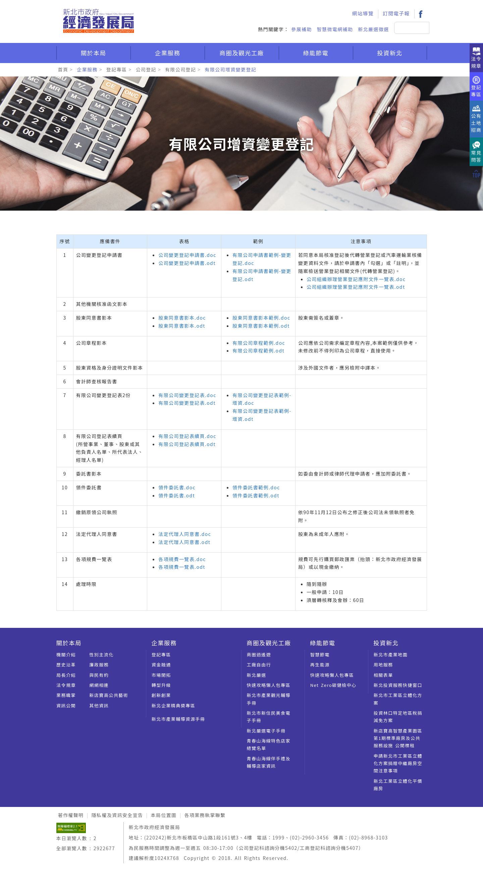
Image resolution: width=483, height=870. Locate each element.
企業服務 (167, 53)
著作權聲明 (71, 815)
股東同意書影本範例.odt (261, 325)
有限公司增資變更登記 (230, 69)
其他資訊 (99, 705)
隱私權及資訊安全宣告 (117, 815)
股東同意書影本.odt (181, 325)
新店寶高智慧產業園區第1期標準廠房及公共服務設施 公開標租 (398, 738)
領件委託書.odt (176, 495)
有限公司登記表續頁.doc (187, 436)
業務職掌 (66, 695)
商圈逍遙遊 (259, 654)
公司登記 (146, 69)
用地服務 (383, 664)
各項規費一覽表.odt (181, 566)
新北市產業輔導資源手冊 (178, 719)
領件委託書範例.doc (256, 487)
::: (339, 5)
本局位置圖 (163, 815)
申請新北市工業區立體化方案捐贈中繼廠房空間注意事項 (398, 763)
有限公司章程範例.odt (258, 350)
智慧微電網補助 (335, 29)
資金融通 (161, 664)
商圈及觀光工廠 (241, 53)
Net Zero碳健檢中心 (333, 685)
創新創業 (161, 695)
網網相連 (99, 685)
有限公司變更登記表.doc (187, 395)
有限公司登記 (180, 69)
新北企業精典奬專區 (174, 705)
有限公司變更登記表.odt (187, 402)
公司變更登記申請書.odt (187, 263)
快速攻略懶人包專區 (269, 685)
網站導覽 (363, 13)
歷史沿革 (66, 664)
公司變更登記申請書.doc (187, 255)
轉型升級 (161, 685)
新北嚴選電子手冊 (266, 730)
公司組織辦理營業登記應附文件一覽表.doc (356, 279)
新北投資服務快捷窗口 (398, 685)
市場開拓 (161, 675)
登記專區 (116, 69)
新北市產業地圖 (391, 654)
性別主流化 (101, 654)
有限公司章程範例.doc (258, 342)
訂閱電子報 (396, 13)
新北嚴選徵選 (373, 29)
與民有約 (99, 675)
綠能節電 (316, 53)
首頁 (63, 69)
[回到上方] (476, 173)
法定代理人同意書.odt (184, 542)
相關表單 (383, 675)
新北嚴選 (256, 675)
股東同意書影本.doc (182, 317)
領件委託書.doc (177, 487)
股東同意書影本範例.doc (261, 317)
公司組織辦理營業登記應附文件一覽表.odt (356, 286)
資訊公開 (66, 705)
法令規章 (66, 685)
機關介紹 (66, 654)
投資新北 (389, 53)
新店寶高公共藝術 (108, 695)
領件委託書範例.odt (255, 495)
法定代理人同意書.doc (184, 534)
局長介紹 (66, 675)
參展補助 (301, 29)
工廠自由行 (259, 664)
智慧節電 (320, 654)
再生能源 (320, 664)
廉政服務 (99, 664)
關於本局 (93, 53)
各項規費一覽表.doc (182, 559)
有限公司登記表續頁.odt (187, 444)
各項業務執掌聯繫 (204, 815)
